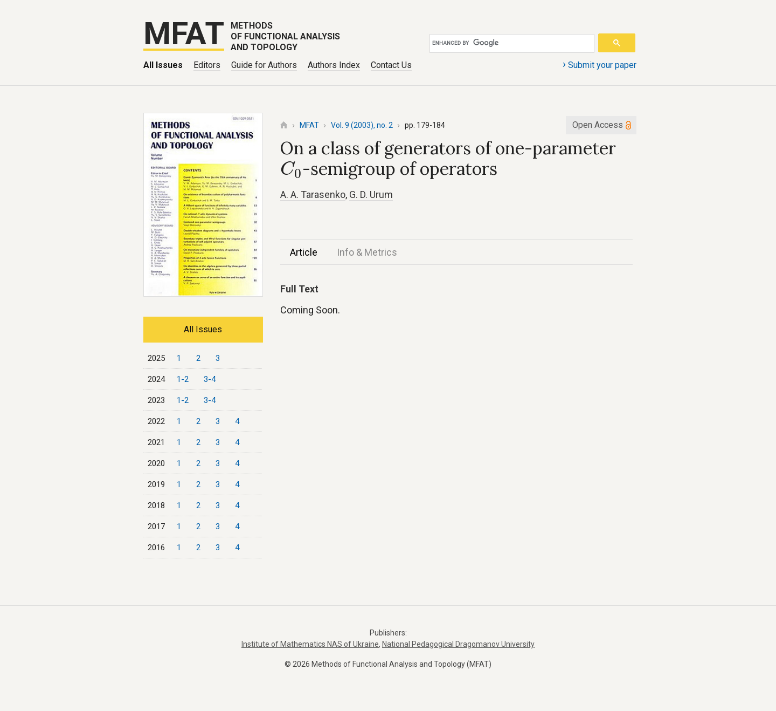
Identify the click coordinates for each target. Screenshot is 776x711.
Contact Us (391, 65)
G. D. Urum (371, 194)
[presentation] (291, 169)
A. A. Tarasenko (312, 194)
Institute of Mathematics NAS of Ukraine (310, 644)
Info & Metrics (367, 252)
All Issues (163, 65)
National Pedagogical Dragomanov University (458, 644)
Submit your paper (599, 64)
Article (303, 252)
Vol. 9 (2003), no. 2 (362, 125)
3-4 (210, 379)
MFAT (309, 125)
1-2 (183, 379)
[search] (510, 43)
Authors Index (334, 65)
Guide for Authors (264, 65)
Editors (206, 65)
